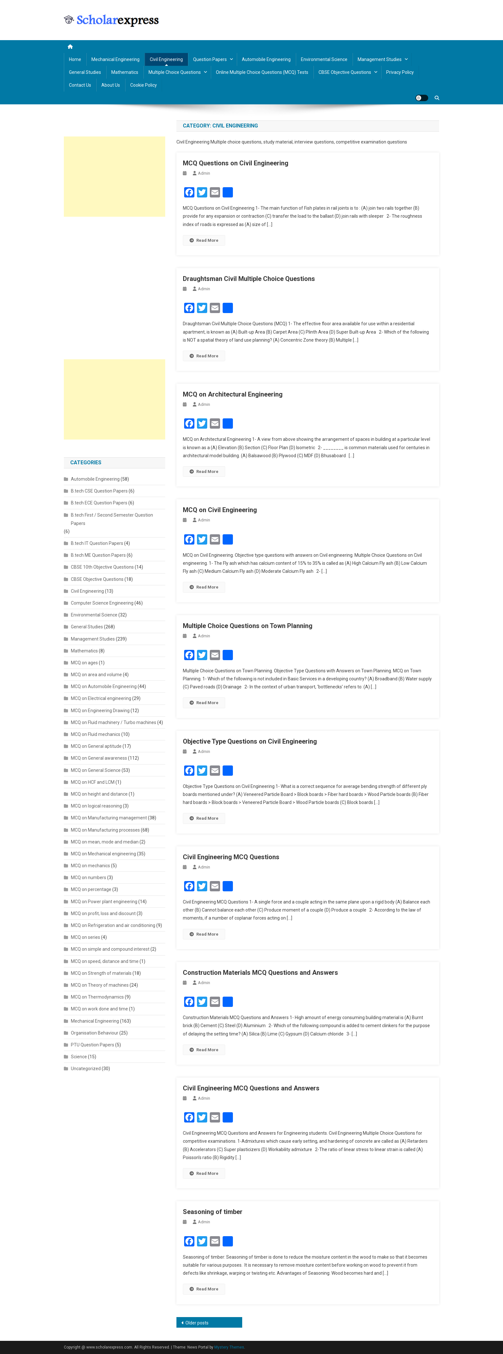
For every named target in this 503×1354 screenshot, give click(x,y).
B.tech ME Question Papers (98, 555)
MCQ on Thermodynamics (97, 997)
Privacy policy (400, 72)
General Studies (85, 72)
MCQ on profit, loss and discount (103, 913)
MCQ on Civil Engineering (220, 510)
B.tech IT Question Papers (97, 543)
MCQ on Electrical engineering (101, 698)
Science (79, 1056)
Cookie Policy (143, 85)
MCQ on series (85, 937)
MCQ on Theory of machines (100, 985)
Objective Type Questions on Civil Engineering (250, 741)
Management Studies (380, 59)
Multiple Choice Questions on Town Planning (247, 626)
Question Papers (210, 59)
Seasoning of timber (213, 1212)
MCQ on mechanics (90, 865)
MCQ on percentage (91, 889)
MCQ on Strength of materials (101, 973)
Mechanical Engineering (115, 59)
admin (204, 173)
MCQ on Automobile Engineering (104, 686)
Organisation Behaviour (94, 1032)
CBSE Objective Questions (345, 72)
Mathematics (124, 72)
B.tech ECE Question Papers (99, 502)
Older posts (197, 1322)
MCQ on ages (84, 662)
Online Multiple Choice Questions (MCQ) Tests (262, 72)
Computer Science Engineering (102, 603)
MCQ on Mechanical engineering (103, 853)
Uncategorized (86, 1068)
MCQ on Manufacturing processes (105, 830)
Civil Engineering (166, 59)
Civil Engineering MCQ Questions (231, 857)
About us (110, 85)
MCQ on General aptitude (96, 746)
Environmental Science (324, 59)
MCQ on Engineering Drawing (100, 710)
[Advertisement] (114, 176)
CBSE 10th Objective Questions (102, 567)
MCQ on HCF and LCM (93, 782)
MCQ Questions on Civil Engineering (235, 163)
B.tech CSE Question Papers (99, 491)
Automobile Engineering (266, 59)
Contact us (80, 85)
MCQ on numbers (88, 877)
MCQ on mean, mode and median (105, 841)
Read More (204, 240)
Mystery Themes (229, 1347)
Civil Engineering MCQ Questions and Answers (251, 1088)
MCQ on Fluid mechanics (95, 734)
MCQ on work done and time (99, 1008)
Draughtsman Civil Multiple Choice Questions (249, 279)
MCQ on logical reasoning (96, 805)
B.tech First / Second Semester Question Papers (112, 519)
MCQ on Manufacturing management (109, 817)
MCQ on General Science (96, 770)
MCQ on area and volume (96, 674)
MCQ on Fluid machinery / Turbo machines (113, 722)
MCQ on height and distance (99, 794)
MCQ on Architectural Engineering (233, 394)
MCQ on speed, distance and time (105, 961)
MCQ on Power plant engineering (104, 901)
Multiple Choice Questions (175, 72)
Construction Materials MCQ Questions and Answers (260, 972)
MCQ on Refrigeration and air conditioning (113, 925)
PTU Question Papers (92, 1044)
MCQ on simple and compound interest (110, 949)
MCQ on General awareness (99, 758)
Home (75, 59)
